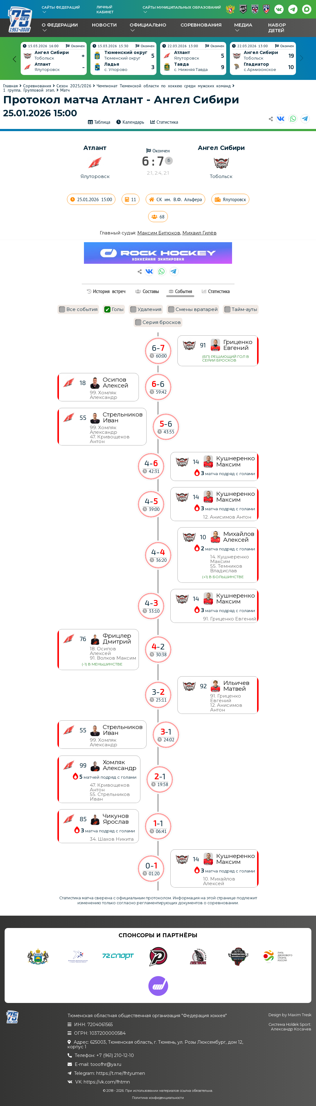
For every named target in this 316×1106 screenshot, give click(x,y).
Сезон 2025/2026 (73, 86)
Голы (113, 309)
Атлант (94, 147)
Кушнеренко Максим (235, 859)
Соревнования (201, 25)
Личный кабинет (105, 9)
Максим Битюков (158, 233)
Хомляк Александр (119, 765)
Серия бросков (158, 322)
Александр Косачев (291, 1029)
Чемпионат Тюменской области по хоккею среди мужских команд (164, 86)
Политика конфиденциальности (158, 1098)
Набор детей (277, 27)
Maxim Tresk (299, 1015)
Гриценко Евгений (237, 345)
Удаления (145, 309)
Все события (78, 309)
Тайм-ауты (240, 309)
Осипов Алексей (115, 382)
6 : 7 (152, 161)
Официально (148, 25)
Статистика (167, 122)
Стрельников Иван (123, 730)
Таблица (102, 122)
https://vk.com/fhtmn (107, 1082)
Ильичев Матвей (236, 686)
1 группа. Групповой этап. (29, 90)
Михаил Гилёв (199, 233)
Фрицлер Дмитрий (117, 638)
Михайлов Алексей (238, 537)
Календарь (133, 122)
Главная (10, 86)
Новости (104, 25)
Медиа (243, 25)
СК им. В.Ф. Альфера (179, 199)
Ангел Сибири (221, 147)
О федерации (60, 25)
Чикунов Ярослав (116, 819)
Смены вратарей (193, 309)
